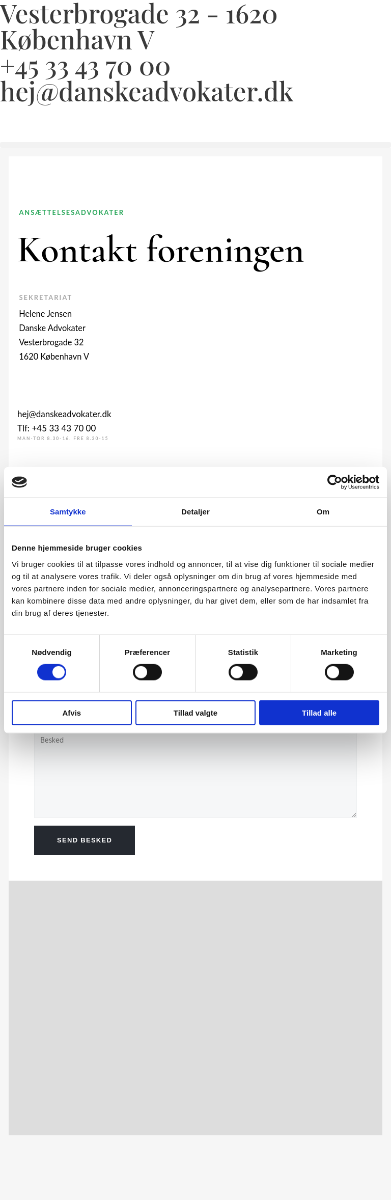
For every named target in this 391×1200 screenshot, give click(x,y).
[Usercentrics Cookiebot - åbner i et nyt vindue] (334, 482)
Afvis (71, 712)
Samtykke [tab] (68, 511)
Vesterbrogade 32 (51, 342)
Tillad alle (319, 712)
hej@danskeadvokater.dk (146, 90)
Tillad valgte (195, 712)
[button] (195, 145)
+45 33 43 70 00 (85, 64)
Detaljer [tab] (195, 511)
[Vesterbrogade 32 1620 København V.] (85, 1008)
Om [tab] (323, 511)
